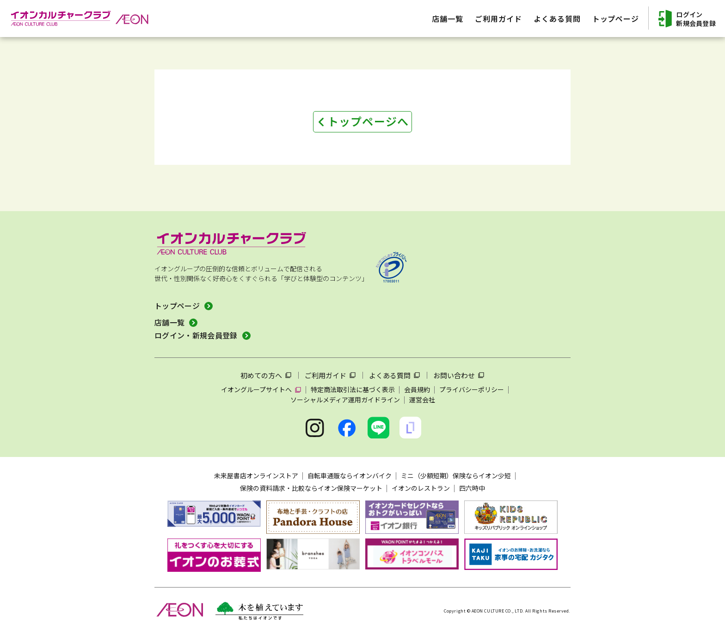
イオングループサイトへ (256, 389)
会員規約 (417, 389)
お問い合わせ (454, 375)
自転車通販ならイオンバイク (349, 475)
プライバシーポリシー (471, 389)
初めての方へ (261, 375)
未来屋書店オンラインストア (256, 475)
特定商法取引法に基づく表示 (353, 389)
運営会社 (422, 399)
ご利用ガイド (325, 375)
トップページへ (368, 121)
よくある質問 (390, 375)
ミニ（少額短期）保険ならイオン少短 (456, 475)
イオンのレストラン (421, 488)
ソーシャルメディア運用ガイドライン (345, 399)
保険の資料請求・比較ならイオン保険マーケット (311, 488)
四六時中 (472, 488)
